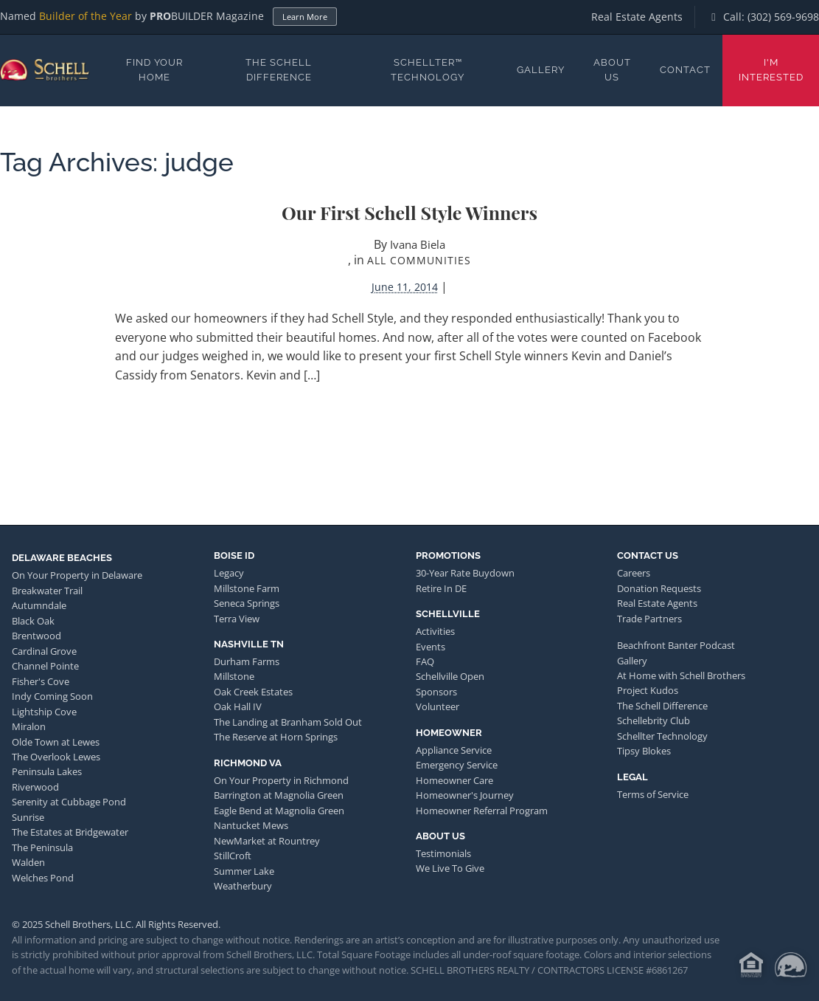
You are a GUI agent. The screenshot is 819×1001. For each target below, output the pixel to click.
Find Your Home (154, 70)
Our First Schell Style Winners (409, 212)
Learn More (304, 16)
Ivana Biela (417, 244)
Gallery (541, 69)
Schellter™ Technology (427, 70)
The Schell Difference (278, 70)
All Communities (419, 260)
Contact (685, 69)
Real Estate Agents (637, 17)
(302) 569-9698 (783, 17)
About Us (612, 70)
